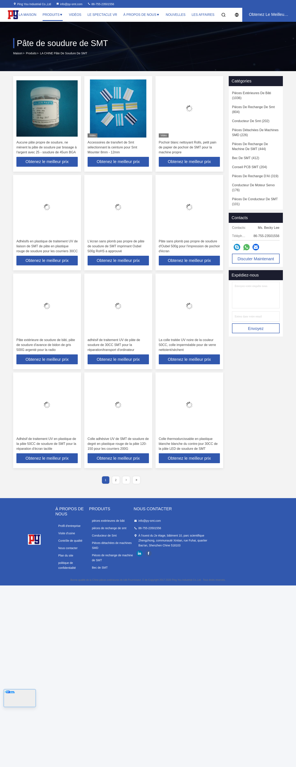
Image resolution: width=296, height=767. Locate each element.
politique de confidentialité (95, 558)
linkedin (219, 558)
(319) (255, 176)
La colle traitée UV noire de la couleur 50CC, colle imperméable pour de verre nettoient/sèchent (187, 345)
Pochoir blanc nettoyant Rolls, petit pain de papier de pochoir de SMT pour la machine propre (187, 147)
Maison (17, 53)
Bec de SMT (149, 558)
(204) (249, 167)
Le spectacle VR (102, 14)
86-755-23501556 (100, 4)
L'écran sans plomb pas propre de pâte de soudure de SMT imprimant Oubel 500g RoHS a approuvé (116, 246)
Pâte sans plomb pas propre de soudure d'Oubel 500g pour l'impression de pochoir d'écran (189, 246)
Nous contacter (88, 543)
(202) (250, 121)
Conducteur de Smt (153, 535)
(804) (253, 109)
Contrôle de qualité (91, 535)
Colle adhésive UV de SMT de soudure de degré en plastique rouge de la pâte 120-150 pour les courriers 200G (118, 444)
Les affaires (203, 14)
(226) (255, 132)
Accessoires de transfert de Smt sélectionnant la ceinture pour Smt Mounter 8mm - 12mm (112, 147)
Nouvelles (175, 14)
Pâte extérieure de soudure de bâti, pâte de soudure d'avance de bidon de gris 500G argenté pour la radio (45, 345)
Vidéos (75, 14)
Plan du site (86, 550)
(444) (250, 146)
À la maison (26, 14)
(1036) (251, 95)
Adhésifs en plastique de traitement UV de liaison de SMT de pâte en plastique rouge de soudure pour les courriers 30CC (47, 246)
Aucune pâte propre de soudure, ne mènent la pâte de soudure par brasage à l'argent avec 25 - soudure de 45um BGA (46, 147)
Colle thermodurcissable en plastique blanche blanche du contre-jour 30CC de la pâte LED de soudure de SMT (188, 444)
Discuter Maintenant (256, 259)
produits (31, 53)
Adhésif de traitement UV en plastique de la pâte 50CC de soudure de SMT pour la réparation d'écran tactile (46, 444)
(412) (245, 158)
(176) (253, 187)
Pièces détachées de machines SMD (164, 543)
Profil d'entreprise (90, 521)
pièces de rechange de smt (158, 528)
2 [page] (116, 480)
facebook (228, 558)
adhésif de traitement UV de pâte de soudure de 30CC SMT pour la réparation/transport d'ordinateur (114, 345)
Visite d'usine (87, 528)
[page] (126, 480)
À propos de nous (141, 14)
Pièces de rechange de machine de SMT (167, 550)
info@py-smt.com (69, 4)
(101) (255, 201)
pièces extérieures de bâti (157, 521)
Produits (52, 14)
